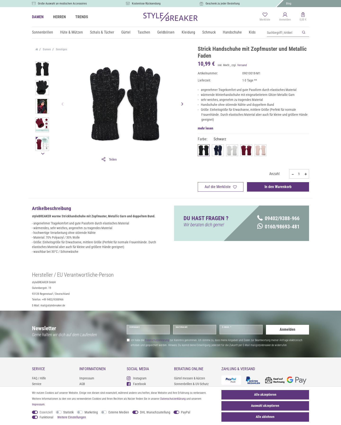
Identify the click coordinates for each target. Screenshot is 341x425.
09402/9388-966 (278, 218)
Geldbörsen (166, 32)
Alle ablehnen (265, 417)
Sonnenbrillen (42, 32)
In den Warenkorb (278, 187)
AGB (82, 384)
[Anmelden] (285, 17)
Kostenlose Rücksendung (146, 3)
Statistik (68, 412)
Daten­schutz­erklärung (173, 398)
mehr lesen (205, 128)
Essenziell (46, 412)
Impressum (86, 378)
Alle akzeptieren (265, 394)
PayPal (185, 412)
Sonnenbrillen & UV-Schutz (191, 384)
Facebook (136, 384)
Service (36, 384)
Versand (242, 65)
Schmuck (209, 32)
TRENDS (81, 17)
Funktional (46, 417)
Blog (288, 3)
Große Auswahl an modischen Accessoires (62, 3)
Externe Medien (118, 412)
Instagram (137, 378)
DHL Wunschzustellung (155, 412)
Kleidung (188, 32)
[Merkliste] (265, 17)
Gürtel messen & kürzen (189, 378)
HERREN (59, 17)
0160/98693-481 (278, 227)
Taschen (144, 32)
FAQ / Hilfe (39, 378)
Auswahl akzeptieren (265, 406)
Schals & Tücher (102, 32)
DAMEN (38, 17)
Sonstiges (61, 49)
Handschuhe (232, 32)
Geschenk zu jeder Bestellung (223, 3)
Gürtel (125, 32)
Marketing (91, 412)
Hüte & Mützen (71, 32)
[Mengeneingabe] (299, 173)
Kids (252, 32)
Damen (46, 49)
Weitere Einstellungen (71, 417)
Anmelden (287, 329)
